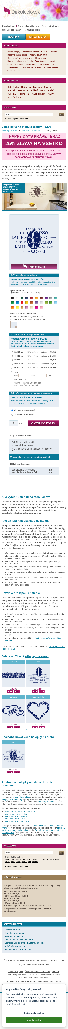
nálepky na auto (14, 981)
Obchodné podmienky (16, 975)
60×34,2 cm (18, 356)
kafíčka (26, 859)
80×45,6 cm (18, 364)
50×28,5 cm (18, 352)
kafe (12, 859)
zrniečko (45, 859)
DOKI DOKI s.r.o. (47, 960)
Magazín (55, 971)
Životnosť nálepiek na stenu (37, 971)
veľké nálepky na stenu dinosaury (20, 811)
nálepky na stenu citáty (15, 819)
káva (7, 859)
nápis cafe (13, 697)
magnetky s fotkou (31, 981)
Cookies (56, 975)
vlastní (16, 372)
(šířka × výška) (32, 352)
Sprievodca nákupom (28, 26)
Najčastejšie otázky (11, 30)
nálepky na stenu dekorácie (17, 821)
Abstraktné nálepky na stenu (21, 782)
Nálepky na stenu (10, 130)
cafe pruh (13, 661)
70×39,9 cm (18, 360)
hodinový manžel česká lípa (26, 987)
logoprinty (26, 984)
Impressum (44, 978)
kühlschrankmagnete (11, 984)
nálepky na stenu (36, 656)
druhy (7, 861)
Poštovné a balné (50, 26)
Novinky (25, 130)
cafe (38, 661)
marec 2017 (37, 130)
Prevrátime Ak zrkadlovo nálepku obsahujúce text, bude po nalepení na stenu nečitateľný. (33, 400)
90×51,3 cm (18, 367)
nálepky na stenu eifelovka (16, 816)
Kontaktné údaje (32, 30)
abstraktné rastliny (21, 797)
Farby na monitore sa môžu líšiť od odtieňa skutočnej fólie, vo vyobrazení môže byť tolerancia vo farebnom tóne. (33, 281)
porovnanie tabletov (50, 987)
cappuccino (33, 861)
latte (13, 861)
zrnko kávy (35, 859)
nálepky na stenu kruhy (12, 799)
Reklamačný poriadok (28, 978)
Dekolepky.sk (8, 26)
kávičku (19, 859)
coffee (24, 861)
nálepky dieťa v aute (50, 981)
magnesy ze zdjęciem (42, 984)
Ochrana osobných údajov (39, 975)
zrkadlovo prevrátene (24, 414)
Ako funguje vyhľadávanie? (17, 119)
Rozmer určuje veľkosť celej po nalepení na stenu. (32, 342)
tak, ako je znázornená (24, 410)
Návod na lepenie (15, 971)
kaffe (18, 861)
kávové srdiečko (38, 697)
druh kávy (54, 859)
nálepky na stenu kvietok (16, 814)
